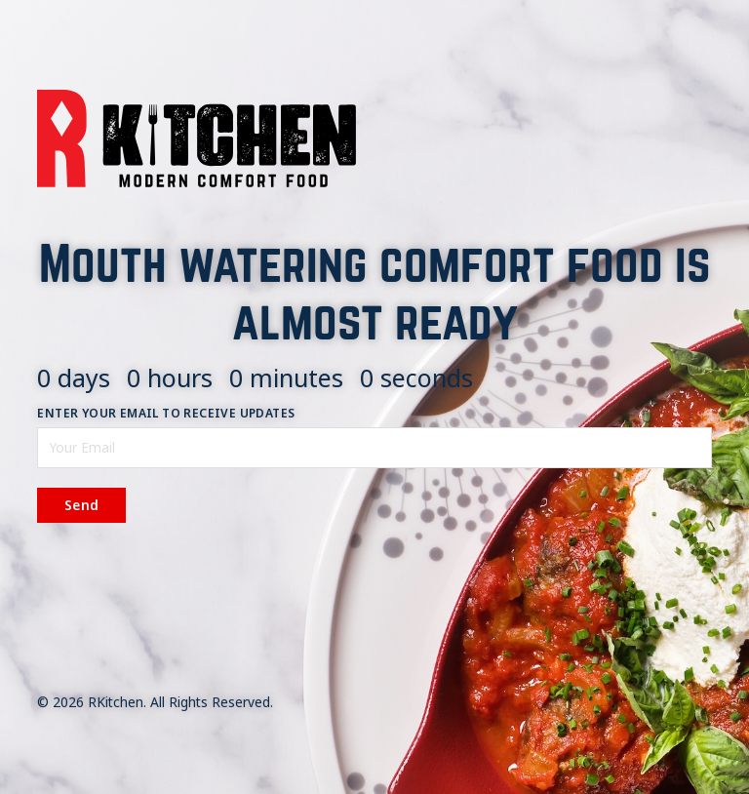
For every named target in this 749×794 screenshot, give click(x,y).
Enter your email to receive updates (166, 413)
